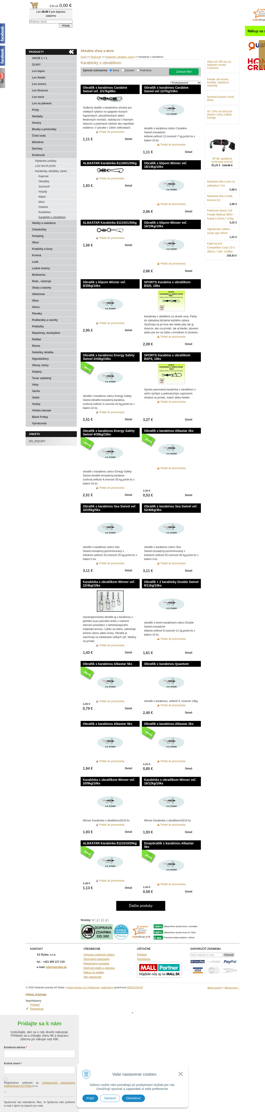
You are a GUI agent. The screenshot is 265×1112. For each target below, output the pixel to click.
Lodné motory (41, 268)
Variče (36, 391)
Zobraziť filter (184, 71)
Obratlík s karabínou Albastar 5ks (107, 664)
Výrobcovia (39, 423)
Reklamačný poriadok (96, 963)
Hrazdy (43, 191)
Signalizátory (40, 358)
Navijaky (37, 116)
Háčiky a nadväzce (44, 223)
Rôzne (36, 345)
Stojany (37, 371)
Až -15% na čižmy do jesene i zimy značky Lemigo (219, 137)
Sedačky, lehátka (42, 352)
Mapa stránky (214, 987)
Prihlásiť (216, 61)
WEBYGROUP (135, 987)
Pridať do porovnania (111, 131)
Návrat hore (231, 987)
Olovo (36, 307)
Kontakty (70, 42)
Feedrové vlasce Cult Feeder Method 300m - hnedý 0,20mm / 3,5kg (220, 237)
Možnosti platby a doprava (99, 968)
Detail (128, 139)
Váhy (35, 384)
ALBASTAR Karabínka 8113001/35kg (110, 163)
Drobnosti (38, 155)
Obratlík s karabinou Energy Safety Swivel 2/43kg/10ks (109, 357)
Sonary (36, 122)
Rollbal (36, 339)
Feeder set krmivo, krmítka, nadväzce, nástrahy (218, 105)
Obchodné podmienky (97, 959)
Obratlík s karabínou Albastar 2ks (169, 431)
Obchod (52, 42)
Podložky (38, 326)
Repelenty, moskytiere (46, 332)
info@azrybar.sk (56, 967)
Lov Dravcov (40, 90)
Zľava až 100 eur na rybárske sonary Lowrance (219, 88)
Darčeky (37, 148)
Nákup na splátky (94, 972)
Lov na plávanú (41, 103)
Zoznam (129, 70)
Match (42, 196)
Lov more (38, 96)
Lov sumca (39, 84)
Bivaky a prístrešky (44, 129)
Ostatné (43, 207)
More (42, 201)
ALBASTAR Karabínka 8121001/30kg (110, 222)
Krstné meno (12, 1045)
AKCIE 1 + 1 (39, 58)
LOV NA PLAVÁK (45, 166)
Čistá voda (39, 135)
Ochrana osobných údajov (99, 954)
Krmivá (36, 255)
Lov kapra (38, 71)
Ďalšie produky (141, 906)
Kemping (37, 236)
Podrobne (145, 70)
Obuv (35, 242)
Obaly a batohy (41, 287)
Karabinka (45, 212)
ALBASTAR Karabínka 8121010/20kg (110, 843)
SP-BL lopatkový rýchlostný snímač (222, 183)
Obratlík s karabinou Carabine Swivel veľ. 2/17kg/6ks (105, 89)
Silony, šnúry (40, 365)
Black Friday (40, 417)
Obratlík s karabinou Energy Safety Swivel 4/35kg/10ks (109, 432)
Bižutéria (37, 142)
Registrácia (218, 65)
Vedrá (35, 397)
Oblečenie (38, 294)
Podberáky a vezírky (45, 320)
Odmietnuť (133, 1098)
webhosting (107, 987)
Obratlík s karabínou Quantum (166, 664)
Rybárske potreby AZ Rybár (48, 12)
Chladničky (39, 229)
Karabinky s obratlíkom (52, 217)
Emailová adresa (14, 1029)
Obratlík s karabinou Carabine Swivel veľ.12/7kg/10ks (166, 89)
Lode (35, 261)
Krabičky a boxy (42, 248)
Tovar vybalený (41, 378)
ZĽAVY (36, 64)
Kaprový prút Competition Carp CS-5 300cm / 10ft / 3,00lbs (221, 270)
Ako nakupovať (93, 977)
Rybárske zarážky (45, 160)
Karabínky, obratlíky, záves (51, 171)
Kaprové (44, 176)
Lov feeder (39, 77)
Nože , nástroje (41, 281)
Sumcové (44, 186)
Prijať (90, 1098)
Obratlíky (44, 181)
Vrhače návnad (41, 410)
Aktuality (34, 42)
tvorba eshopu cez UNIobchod (83, 987)
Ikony (116, 70)
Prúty (35, 109)
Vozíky (36, 404)
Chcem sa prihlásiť (39, 1102)
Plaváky (37, 313)
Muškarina (38, 274)
